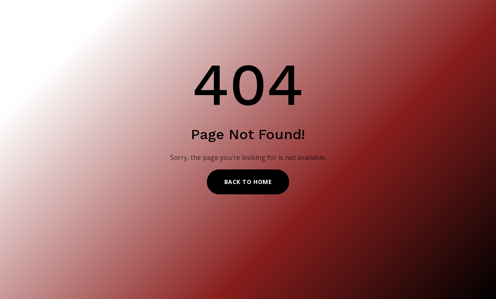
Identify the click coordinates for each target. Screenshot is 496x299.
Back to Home (248, 182)
